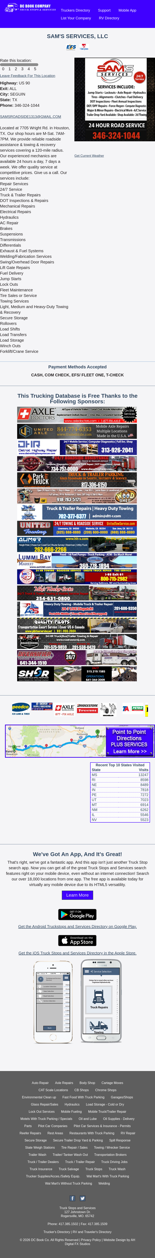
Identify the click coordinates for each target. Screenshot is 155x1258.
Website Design (115, 1240)
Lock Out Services (42, 1111)
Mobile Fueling (71, 1111)
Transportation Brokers (110, 1154)
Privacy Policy (91, 1240)
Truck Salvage (69, 1169)
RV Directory (109, 18)
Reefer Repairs (30, 1133)
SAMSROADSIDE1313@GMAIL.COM (30, 117)
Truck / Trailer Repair (80, 1162)
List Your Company (76, 18)
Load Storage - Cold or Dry (105, 1104)
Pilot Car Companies (52, 1126)
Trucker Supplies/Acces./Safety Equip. (53, 1176)
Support (104, 10)
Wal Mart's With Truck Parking (108, 1176)
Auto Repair (40, 1083)
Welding (104, 1183)
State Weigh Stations (40, 1147)
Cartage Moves (112, 1083)
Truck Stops (93, 1169)
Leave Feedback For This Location (27, 76)
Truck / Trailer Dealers (43, 1162)
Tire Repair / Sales (74, 1147)
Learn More (77, 895)
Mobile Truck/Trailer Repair (107, 1111)
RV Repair (128, 1133)
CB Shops (81, 1090)
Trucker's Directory (56, 1232)
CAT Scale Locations (53, 1090)
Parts (28, 1126)
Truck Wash (117, 1169)
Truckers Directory (75, 10)
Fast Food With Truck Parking (83, 1097)
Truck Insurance (41, 1169)
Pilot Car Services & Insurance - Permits (102, 1126)
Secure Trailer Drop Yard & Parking (78, 1140)
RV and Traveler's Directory (92, 1232)
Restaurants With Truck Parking (91, 1133)
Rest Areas (55, 1133)
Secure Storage (36, 1140)
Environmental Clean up (39, 1097)
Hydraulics (72, 1104)
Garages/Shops (122, 1097)
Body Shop (87, 1083)
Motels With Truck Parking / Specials (46, 1119)
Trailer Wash (37, 1154)
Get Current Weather (89, 155)
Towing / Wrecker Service (112, 1147)
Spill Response (119, 1140)
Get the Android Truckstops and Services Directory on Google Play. (77, 926)
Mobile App (127, 10)
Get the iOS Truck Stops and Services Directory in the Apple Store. (77, 953)
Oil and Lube (88, 1119)
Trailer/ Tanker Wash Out (70, 1154)
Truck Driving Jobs (114, 1162)
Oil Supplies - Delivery (118, 1119)
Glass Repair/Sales (44, 1104)
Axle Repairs (64, 1083)
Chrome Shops (105, 1090)
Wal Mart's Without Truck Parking (68, 1183)
